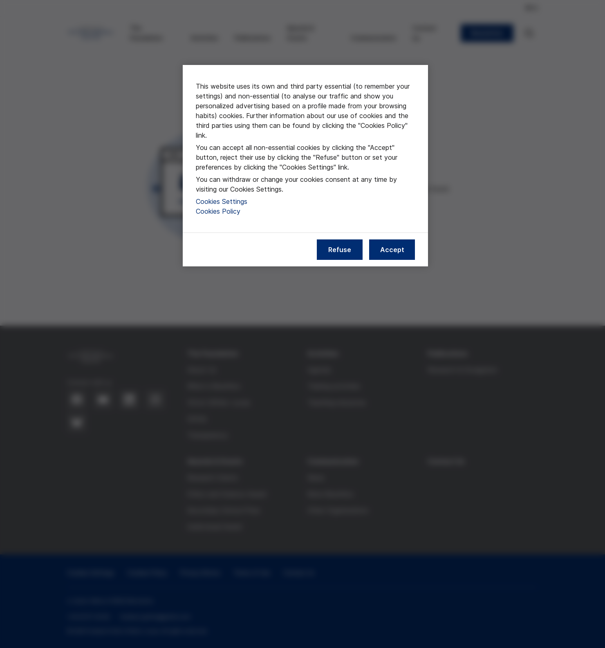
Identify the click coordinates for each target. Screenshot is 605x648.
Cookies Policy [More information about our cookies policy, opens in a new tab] (218, 211)
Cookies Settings (221, 201)
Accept (392, 250)
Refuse (339, 250)
